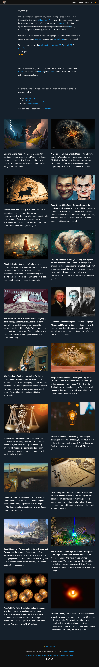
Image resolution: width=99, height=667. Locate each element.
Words (74, 2)
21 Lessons (42, 20)
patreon (55, 45)
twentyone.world (63, 655)
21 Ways (68, 26)
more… (71, 655)
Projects (80, 2)
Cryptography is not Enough (35, 101)
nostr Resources (42, 655)
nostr (20, 71)
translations (58, 39)
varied (41, 71)
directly (21, 48)
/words (47, 108)
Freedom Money (33, 103)
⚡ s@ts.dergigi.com (49, 646)
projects (60, 23)
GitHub (66, 45)
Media (87, 2)
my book (43, 45)
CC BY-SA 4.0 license (68, 651)
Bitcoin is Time (30, 98)
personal (52, 71)
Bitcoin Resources (53, 655)
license (38, 39)
